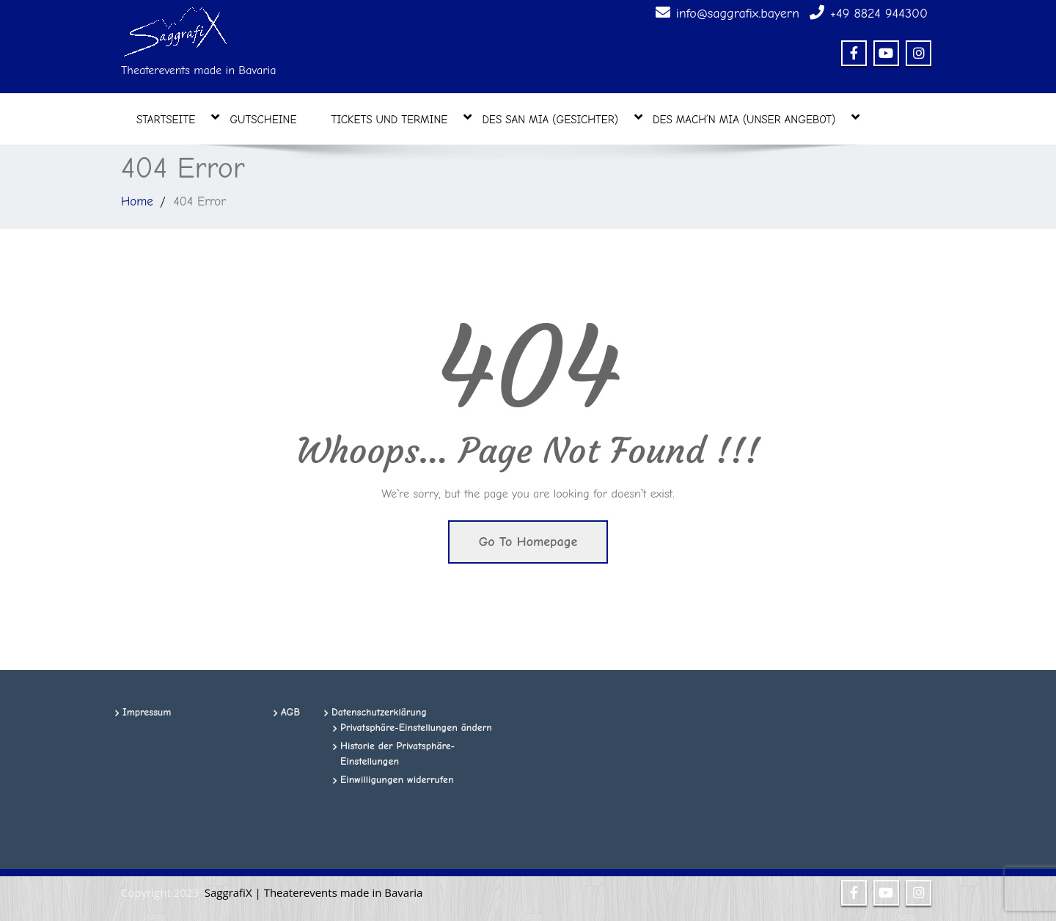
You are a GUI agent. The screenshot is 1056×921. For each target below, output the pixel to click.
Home (137, 201)
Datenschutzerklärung (379, 712)
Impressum (147, 712)
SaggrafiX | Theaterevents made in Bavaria (314, 892)
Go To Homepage (528, 542)
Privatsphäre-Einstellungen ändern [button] (416, 727)
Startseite (173, 118)
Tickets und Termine (397, 118)
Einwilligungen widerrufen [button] (397, 779)
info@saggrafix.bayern (737, 13)
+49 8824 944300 (879, 13)
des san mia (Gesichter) (557, 118)
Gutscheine (263, 119)
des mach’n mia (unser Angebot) (751, 118)
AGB (290, 712)
